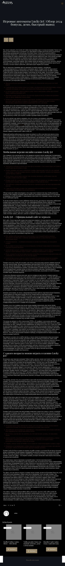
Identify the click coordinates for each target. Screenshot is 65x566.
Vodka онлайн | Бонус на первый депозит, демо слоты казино (32, 543)
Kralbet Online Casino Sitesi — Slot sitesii (11, 543)
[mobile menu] (62, 3)
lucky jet (21, 125)
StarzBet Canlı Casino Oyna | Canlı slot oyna (51, 543)
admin (15, 513)
